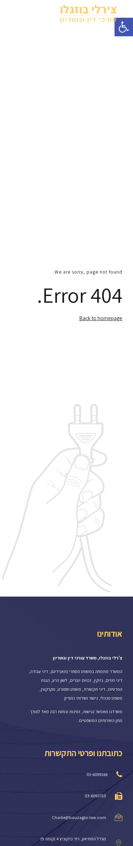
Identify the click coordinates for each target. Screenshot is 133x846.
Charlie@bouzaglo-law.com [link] (79, 817)
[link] (88, 14)
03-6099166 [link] (97, 774)
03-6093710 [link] (95, 796)
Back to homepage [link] (100, 318)
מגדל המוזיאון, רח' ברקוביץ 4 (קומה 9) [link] (73, 839)
